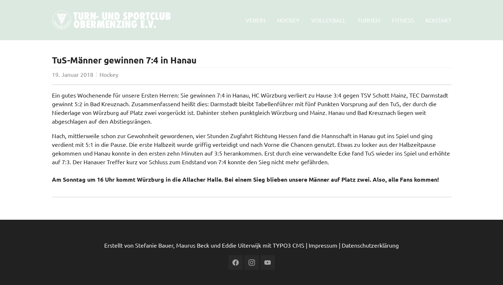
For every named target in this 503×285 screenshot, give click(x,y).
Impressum (323, 245)
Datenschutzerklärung (370, 245)
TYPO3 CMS (288, 245)
